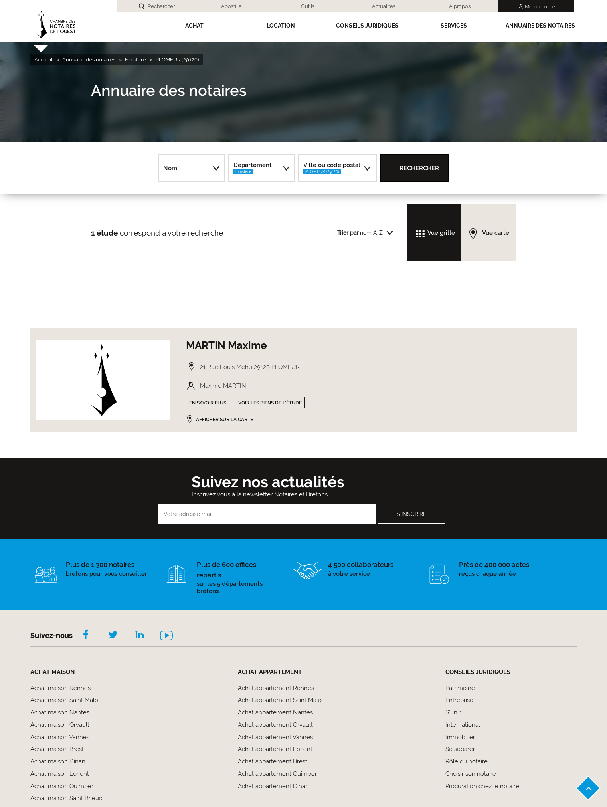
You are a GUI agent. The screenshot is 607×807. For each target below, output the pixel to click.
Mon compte (540, 7)
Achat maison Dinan (57, 761)
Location (281, 25)
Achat (194, 25)
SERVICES (454, 25)
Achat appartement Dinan (273, 786)
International (462, 724)
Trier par (348, 233)
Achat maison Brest (57, 749)
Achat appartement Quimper (277, 773)
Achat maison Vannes (59, 737)
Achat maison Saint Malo (64, 700)
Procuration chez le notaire (482, 786)
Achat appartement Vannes (275, 737)
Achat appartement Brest (272, 761)
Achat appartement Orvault (275, 724)
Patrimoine (460, 688)
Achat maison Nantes (59, 712)
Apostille (231, 6)
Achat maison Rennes (60, 688)
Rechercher (161, 6)
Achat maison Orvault (59, 724)
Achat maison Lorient (59, 773)
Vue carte (495, 232)
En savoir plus (207, 403)
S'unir (453, 712)
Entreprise (459, 700)
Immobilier (460, 737)
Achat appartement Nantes (275, 712)
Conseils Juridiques (367, 25)
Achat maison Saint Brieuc (66, 798)
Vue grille (441, 232)
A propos (460, 6)
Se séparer (460, 749)
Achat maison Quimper (61, 786)
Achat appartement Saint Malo (280, 700)
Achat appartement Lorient (275, 749)
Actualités (383, 6)
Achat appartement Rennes (276, 688)
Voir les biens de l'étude (270, 403)
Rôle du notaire (466, 761)
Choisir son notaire (470, 773)
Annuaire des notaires (540, 25)
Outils (307, 6)
